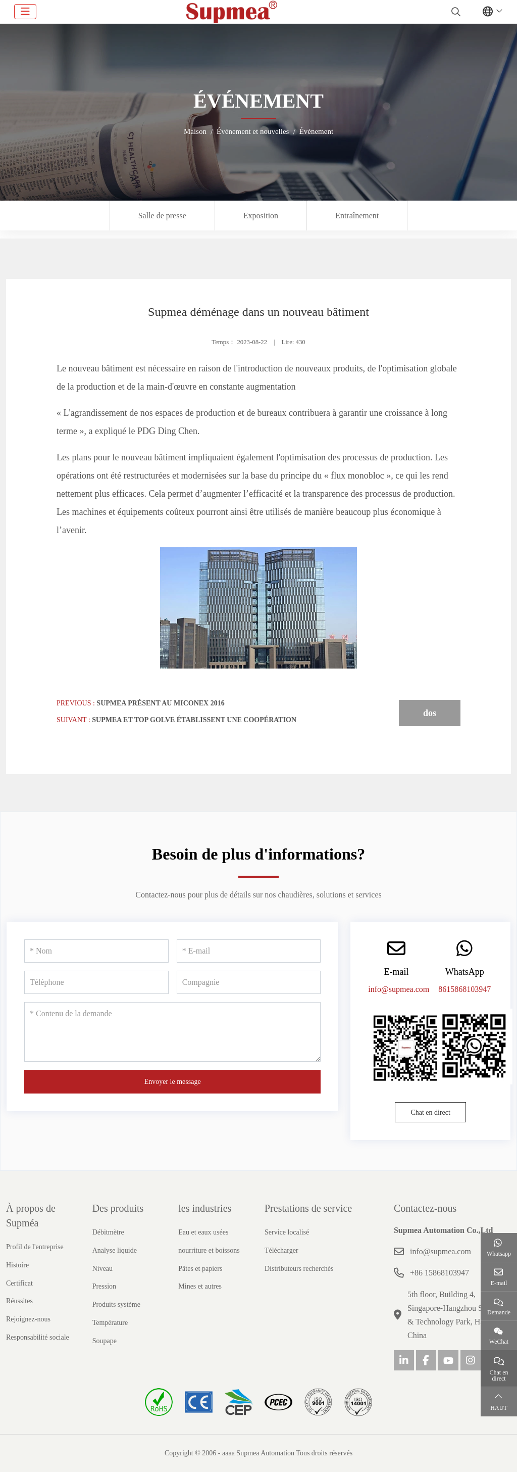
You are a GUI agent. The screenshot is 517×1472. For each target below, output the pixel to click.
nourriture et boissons (208, 1250)
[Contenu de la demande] (172, 1032)
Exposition (260, 215)
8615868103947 (464, 989)
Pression (104, 1286)
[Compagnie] (249, 982)
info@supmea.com (398, 989)
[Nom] (96, 951)
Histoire (17, 1265)
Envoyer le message (172, 1081)
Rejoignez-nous (28, 1319)
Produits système (116, 1304)
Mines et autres (200, 1286)
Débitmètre (108, 1232)
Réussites (19, 1301)
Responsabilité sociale (37, 1337)
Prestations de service (308, 1208)
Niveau (102, 1268)
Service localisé (287, 1232)
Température (110, 1322)
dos (429, 713)
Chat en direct (430, 1112)
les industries (204, 1208)
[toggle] (25, 11)
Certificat (19, 1283)
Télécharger (281, 1250)
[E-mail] (249, 951)
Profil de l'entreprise (35, 1247)
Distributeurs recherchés (299, 1268)
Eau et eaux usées (203, 1232)
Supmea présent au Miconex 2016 (160, 703)
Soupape (104, 1341)
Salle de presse (162, 215)
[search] (454, 12)
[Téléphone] (96, 982)
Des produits (118, 1208)
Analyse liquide (114, 1250)
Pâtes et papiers (200, 1268)
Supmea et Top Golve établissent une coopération (194, 720)
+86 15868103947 (439, 1272)
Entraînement (357, 215)
